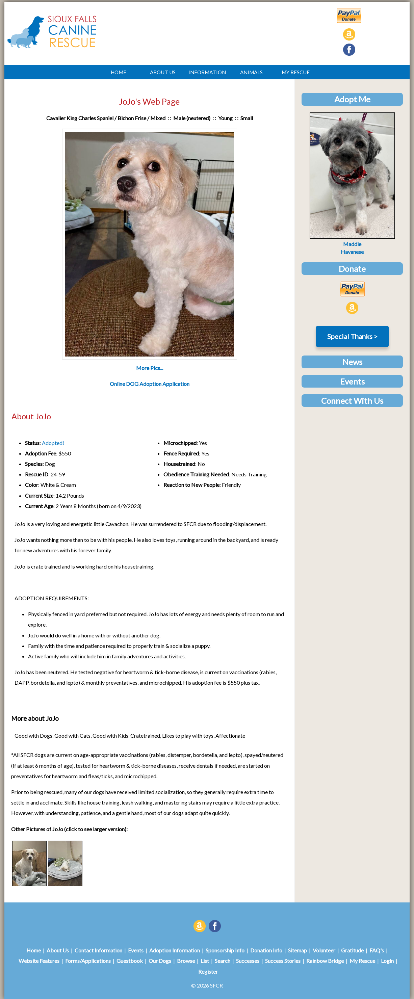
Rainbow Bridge (325, 960)
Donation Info (266, 950)
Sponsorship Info (225, 950)
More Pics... (149, 368)
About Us (58, 950)
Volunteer (324, 950)
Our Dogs (160, 960)
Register (208, 971)
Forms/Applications (88, 960)
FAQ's (376, 950)
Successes (247, 960)
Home (33, 950)
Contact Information (98, 950)
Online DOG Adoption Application (149, 383)
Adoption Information (174, 950)
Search (222, 960)
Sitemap (297, 950)
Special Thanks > (352, 336)
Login (387, 960)
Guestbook (130, 960)
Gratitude (352, 950)
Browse (186, 960)
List (205, 960)
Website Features (39, 960)
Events (136, 950)
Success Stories (283, 960)
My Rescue (362, 960)
